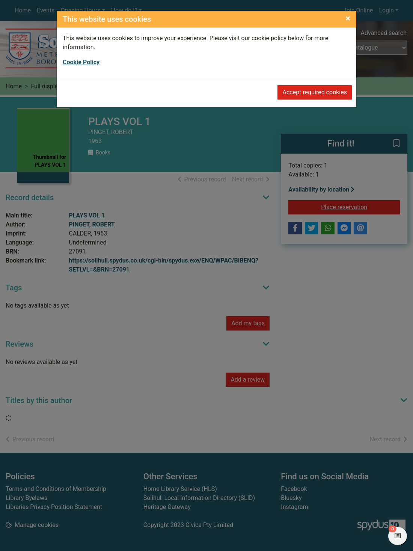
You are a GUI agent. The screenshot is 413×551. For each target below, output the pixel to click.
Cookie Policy (81, 62)
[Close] (347, 18)
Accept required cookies (314, 92)
